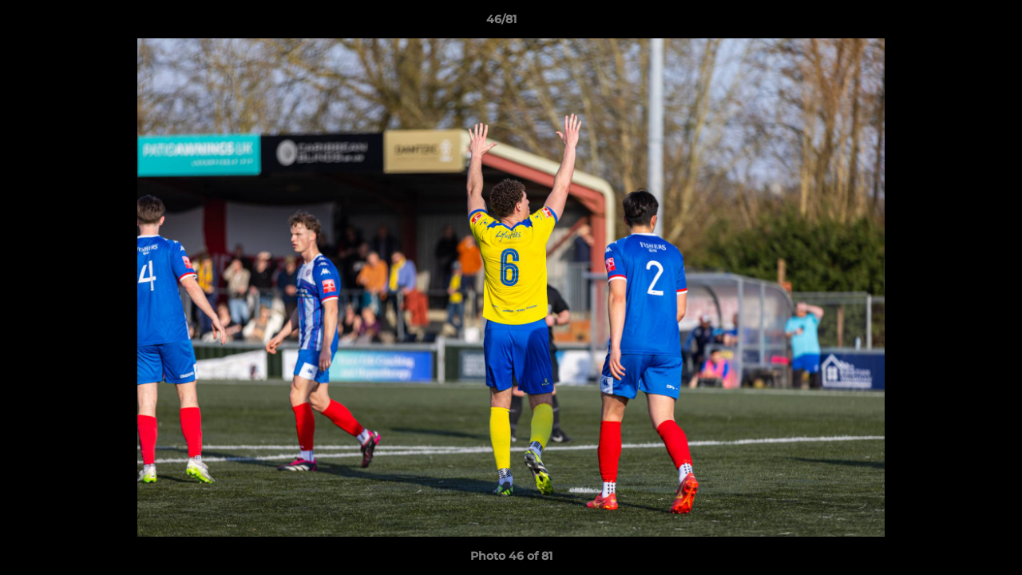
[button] (955, 23)
